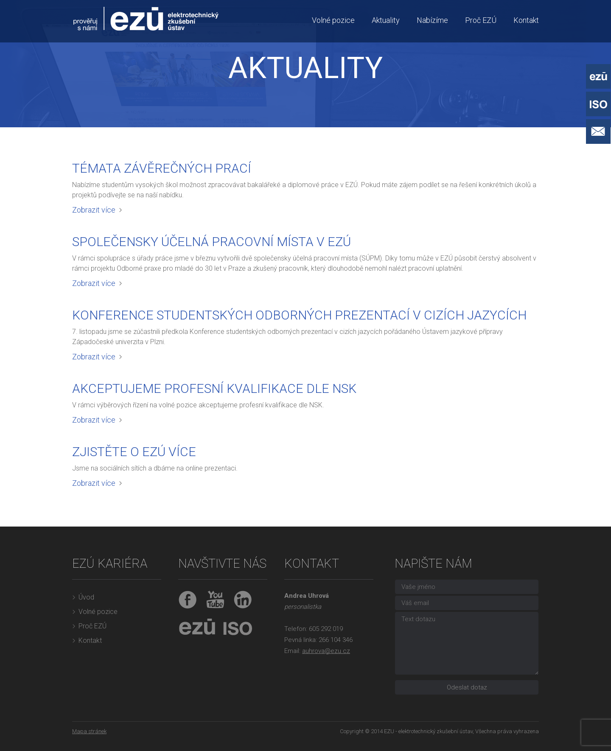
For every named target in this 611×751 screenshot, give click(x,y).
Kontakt (526, 20)
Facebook (187, 599)
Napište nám (598, 131)
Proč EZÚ (480, 20)
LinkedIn (242, 599)
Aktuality (386, 20)
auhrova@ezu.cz (326, 651)
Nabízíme (432, 20)
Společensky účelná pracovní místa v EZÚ (211, 241)
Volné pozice (333, 20)
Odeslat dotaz (467, 687)
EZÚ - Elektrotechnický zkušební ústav (598, 76)
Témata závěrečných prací (161, 168)
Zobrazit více (93, 209)
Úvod (86, 597)
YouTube (215, 599)
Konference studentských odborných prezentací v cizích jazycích (299, 315)
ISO (235, 627)
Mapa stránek (89, 731)
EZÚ (197, 627)
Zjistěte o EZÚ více (134, 451)
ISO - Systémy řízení (598, 104)
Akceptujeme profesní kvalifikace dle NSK (214, 388)
